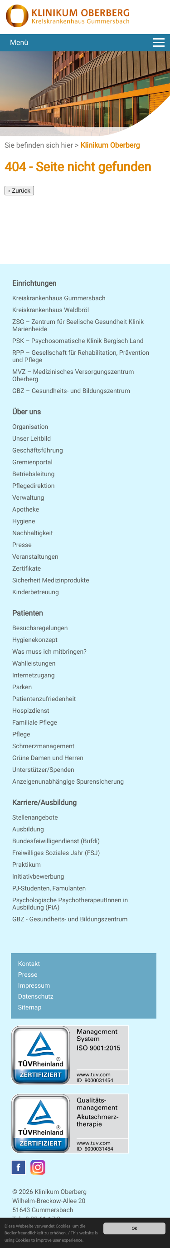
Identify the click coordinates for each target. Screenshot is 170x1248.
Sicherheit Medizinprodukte (50, 580)
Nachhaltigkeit (32, 533)
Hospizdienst (30, 711)
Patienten (27, 613)
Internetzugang (33, 675)
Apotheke (25, 509)
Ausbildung (28, 829)
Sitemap (29, 1007)
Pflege (21, 734)
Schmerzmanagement (43, 746)
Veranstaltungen (35, 557)
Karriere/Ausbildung (44, 802)
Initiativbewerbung (38, 876)
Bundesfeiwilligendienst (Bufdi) (56, 841)
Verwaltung (28, 498)
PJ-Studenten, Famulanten (49, 888)
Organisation (30, 427)
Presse (22, 545)
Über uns (26, 412)
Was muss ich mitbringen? (49, 652)
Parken (22, 687)
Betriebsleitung (33, 474)
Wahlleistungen (33, 663)
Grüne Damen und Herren (47, 758)
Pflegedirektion (33, 486)
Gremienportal (32, 462)
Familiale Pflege (34, 722)
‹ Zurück (19, 190)
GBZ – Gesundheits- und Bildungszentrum (71, 391)
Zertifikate (26, 568)
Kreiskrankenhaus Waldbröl (50, 310)
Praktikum (26, 865)
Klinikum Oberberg (110, 145)
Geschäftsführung (37, 450)
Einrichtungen (34, 283)
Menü (87, 42)
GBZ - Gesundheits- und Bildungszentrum (70, 919)
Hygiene (23, 521)
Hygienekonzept (35, 640)
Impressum (34, 985)
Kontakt (29, 964)
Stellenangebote (35, 817)
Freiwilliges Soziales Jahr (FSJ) (56, 853)
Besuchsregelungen (40, 628)
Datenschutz (35, 996)
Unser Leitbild (31, 439)
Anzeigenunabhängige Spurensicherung (68, 782)
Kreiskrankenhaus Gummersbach (59, 298)
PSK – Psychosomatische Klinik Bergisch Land (78, 341)
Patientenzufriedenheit (44, 699)
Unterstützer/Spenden (43, 770)
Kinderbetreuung (35, 592)
